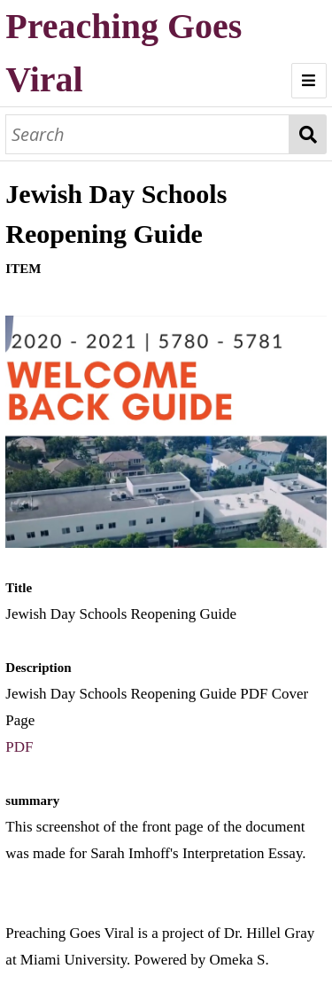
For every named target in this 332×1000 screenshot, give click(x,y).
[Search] (147, 134)
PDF (19, 746)
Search (308, 134)
